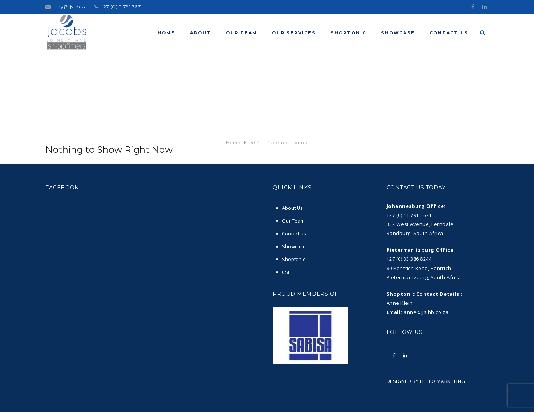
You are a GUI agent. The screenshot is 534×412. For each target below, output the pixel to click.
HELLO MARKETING (442, 381)
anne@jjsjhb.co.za (426, 312)
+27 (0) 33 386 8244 (409, 258)
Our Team (293, 220)
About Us (292, 207)
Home (233, 142)
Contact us (294, 233)
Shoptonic (293, 259)
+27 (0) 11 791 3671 (121, 6)
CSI (285, 272)
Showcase (294, 246)
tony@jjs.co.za (69, 6)
